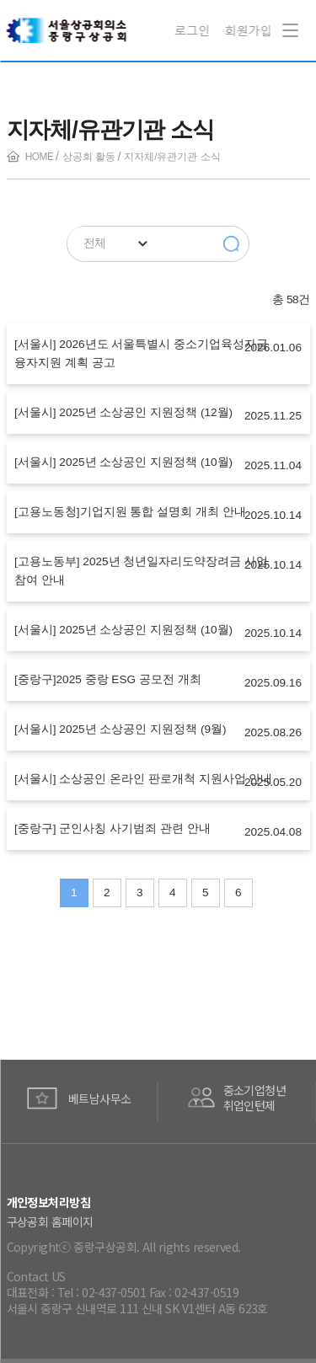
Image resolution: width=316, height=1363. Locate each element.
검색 (232, 244)
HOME (39, 157)
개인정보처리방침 (49, 1202)
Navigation (286, 18)
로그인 (194, 30)
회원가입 (247, 30)
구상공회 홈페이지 (50, 1221)
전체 (94, 243)
